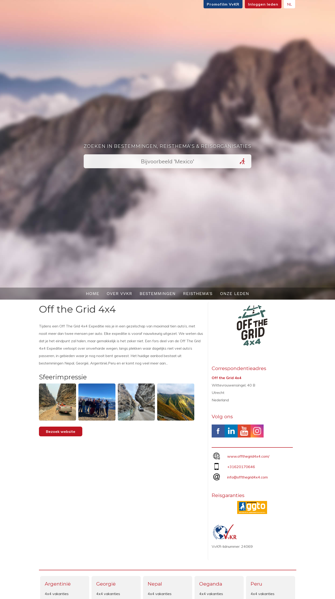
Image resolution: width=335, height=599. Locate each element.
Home (92, 293)
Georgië (106, 584)
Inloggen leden (263, 4)
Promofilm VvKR (223, 4)
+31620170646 (241, 466)
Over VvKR (119, 293)
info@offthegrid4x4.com (247, 477)
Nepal (155, 584)
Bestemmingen (158, 293)
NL (289, 4)
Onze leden (234, 293)
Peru (256, 584)
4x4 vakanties (57, 593)
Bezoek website (60, 431)
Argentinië (58, 584)
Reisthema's (198, 293)
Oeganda (210, 584)
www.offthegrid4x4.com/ (248, 456)
